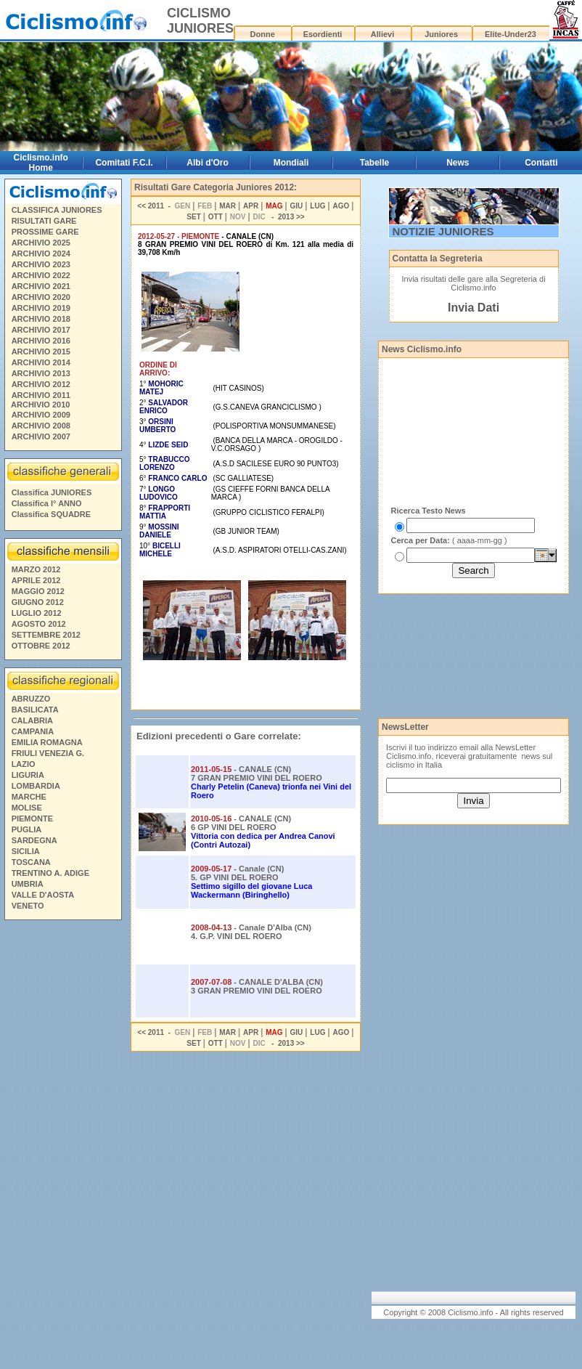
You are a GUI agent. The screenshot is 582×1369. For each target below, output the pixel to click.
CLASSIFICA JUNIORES (57, 210)
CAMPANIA (33, 731)
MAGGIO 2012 (38, 591)
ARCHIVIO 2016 (41, 340)
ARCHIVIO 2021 (41, 286)
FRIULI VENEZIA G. (48, 753)
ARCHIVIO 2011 (41, 395)
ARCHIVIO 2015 (41, 351)
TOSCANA (31, 862)
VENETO (28, 905)
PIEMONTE (32, 818)
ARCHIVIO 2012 (41, 384)
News (457, 163)
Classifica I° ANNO (47, 503)
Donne (262, 34)
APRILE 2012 (36, 580)
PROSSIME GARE (45, 231)
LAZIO (24, 764)
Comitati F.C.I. (123, 163)
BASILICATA (35, 709)
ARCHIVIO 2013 (41, 373)
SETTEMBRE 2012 (46, 634)
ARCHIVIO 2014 (41, 362)
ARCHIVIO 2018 (41, 318)
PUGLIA (27, 829)
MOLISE (27, 807)
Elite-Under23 (510, 34)
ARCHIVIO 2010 (40, 404)
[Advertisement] (62, 1147)
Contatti (541, 163)
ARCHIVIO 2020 (41, 297)
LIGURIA (28, 775)
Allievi (382, 34)
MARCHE (29, 796)
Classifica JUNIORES (52, 492)
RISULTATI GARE (44, 220)
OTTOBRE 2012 (41, 645)
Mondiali (291, 163)
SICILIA (26, 851)
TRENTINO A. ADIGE (50, 873)
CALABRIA (32, 720)
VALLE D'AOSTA (43, 894)
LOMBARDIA (36, 785)
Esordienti (323, 34)
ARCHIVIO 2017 (41, 329)
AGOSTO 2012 (39, 623)
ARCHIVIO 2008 (41, 425)
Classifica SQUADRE (51, 514)
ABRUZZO (31, 698)
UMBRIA (28, 884)
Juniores (441, 34)
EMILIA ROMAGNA (47, 742)
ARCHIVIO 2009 (41, 414)
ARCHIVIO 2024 (41, 253)
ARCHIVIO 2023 (41, 264)
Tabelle (374, 163)
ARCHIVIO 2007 (41, 436)
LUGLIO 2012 (37, 613)
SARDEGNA (34, 840)
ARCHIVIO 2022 (41, 275)
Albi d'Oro (208, 163)
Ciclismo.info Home (41, 163)
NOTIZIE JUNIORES (443, 231)
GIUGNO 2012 (38, 602)
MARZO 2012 (36, 569)
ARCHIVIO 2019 (41, 308)
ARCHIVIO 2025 (41, 242)
